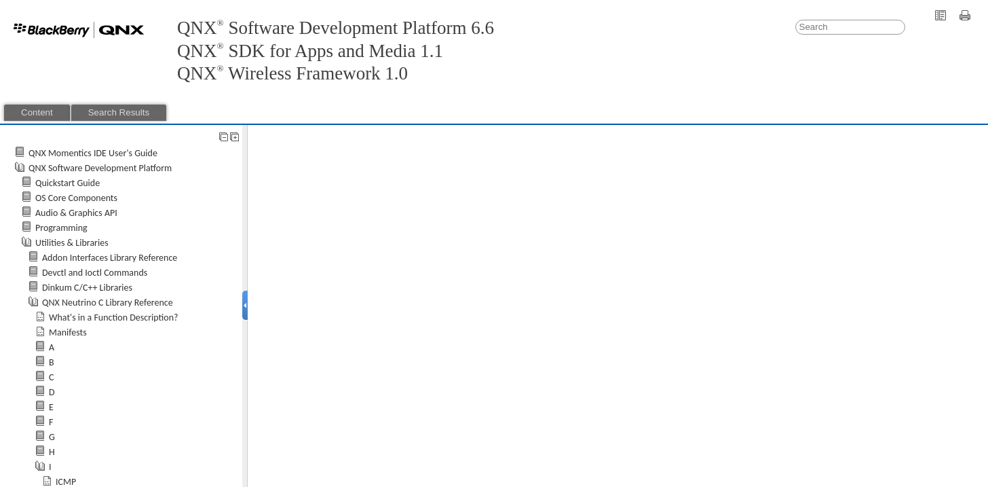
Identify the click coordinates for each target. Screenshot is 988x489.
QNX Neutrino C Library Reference (107, 302)
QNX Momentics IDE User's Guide (92, 153)
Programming (61, 228)
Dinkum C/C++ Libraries (87, 287)
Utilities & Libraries (72, 243)
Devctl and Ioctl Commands (94, 272)
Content (37, 112)
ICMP (66, 482)
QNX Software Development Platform (100, 168)
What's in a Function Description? (113, 317)
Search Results (118, 112)
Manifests (68, 332)
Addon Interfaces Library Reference (109, 258)
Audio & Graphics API (76, 213)
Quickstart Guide (67, 183)
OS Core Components (76, 198)
